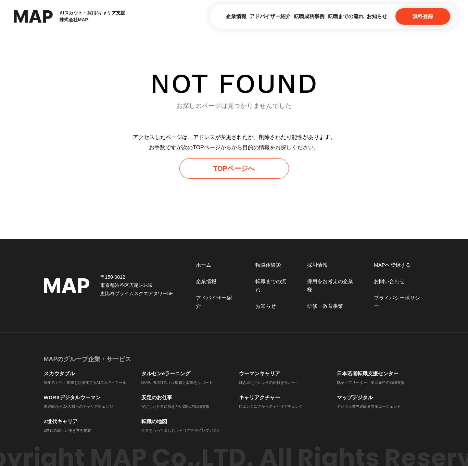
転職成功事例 (280, 16)
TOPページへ (234, 168)
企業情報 (184, 16)
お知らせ (371, 16)
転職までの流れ (328, 16)
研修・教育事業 (325, 306)
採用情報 (317, 265)
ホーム (203, 265)
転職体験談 (268, 265)
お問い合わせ (389, 281)
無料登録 (422, 16)
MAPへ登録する (392, 265)
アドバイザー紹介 (229, 16)
